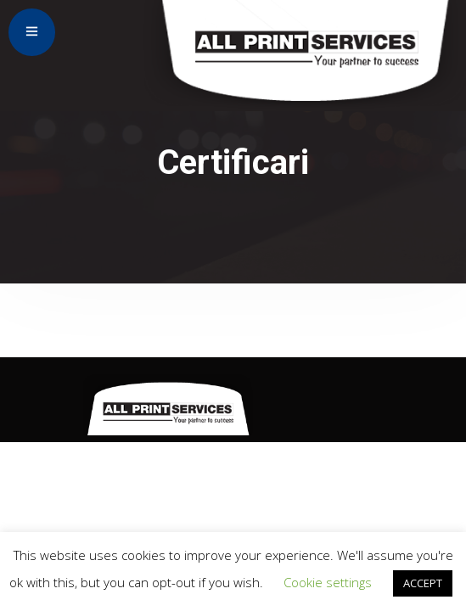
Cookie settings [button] (328, 582)
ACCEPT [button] (422, 583)
